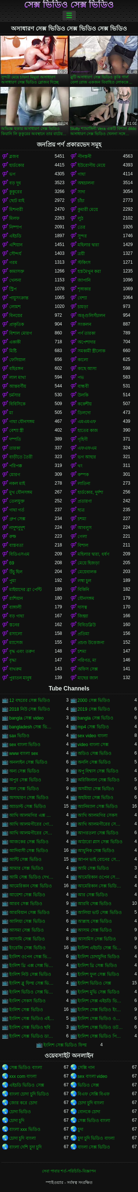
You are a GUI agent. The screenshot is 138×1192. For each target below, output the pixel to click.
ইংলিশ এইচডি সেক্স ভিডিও (100, 947)
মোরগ (14, 474)
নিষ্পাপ (15, 227)
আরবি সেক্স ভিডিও (95, 903)
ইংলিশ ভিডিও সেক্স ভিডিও (32, 992)
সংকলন (84, 324)
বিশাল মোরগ (20, 333)
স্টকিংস (84, 262)
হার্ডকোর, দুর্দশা (90, 492)
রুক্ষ (12, 536)
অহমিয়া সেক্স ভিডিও (96, 797)
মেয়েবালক (87, 571)
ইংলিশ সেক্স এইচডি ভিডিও (100, 1000)
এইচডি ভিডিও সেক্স (26, 1085)
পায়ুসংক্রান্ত (18, 297)
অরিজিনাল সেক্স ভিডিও (99, 780)
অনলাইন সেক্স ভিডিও (28, 762)
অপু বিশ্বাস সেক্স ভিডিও (98, 771)
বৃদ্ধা (12, 660)
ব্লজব (14, 156)
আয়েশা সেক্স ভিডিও (27, 894)
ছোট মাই (16, 200)
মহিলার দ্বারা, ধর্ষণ (93, 554)
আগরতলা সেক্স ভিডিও (98, 833)
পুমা (12, 580)
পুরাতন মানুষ (20, 678)
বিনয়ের (15, 315)
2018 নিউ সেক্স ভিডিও (29, 709)
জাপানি (84, 280)
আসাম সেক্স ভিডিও (95, 930)
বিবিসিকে (17, 404)
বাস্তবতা (16, 545)
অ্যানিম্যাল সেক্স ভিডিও (98, 806)
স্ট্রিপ (13, 289)
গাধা (81, 174)
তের (81, 227)
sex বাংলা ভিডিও (24, 744)
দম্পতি (15, 439)
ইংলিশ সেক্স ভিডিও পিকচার (100, 1036)
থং (80, 465)
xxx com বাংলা (22, 1076)
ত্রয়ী (81, 253)
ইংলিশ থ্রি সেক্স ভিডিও (97, 965)
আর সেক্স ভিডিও (93, 894)
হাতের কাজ (88, 430)
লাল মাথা (17, 377)
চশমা (82, 518)
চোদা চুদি (16, 1120)
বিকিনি (83, 589)
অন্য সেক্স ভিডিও (24, 771)
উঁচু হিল (15, 571)
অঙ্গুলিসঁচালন (91, 315)
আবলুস (85, 527)
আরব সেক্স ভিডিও (25, 903)
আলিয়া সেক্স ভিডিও (27, 921)
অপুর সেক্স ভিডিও (25, 780)
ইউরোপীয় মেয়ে (91, 165)
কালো (83, 359)
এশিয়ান (15, 244)
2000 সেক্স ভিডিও (94, 700)
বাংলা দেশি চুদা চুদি (25, 1147)
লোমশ (15, 306)
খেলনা (15, 280)
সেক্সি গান (86, 1067)
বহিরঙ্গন (16, 368)
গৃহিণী (83, 439)
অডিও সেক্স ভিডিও (95, 753)
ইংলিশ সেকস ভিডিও (27, 1000)
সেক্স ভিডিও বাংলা (25, 1067)
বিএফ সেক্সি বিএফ (94, 1094)
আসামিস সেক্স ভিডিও (97, 939)
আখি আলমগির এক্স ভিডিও (32, 815)
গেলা (82, 536)
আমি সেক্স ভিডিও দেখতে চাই (32, 877)
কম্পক (83, 474)
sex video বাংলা (92, 735)
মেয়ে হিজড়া (88, 563)
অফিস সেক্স (88, 669)
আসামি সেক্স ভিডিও (27, 939)
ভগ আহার (87, 457)
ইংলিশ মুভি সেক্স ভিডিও (99, 992)
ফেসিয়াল (17, 359)
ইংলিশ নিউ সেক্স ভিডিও (30, 974)
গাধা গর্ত (16, 510)
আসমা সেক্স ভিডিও (26, 930)
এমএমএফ (87, 421)
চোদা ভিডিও (20, 1111)
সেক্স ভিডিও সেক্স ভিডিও (69, 5)
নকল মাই (17, 483)
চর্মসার (15, 395)
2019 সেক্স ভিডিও (94, 709)
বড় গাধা (16, 616)
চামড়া (83, 306)
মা (11, 412)
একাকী (15, 342)
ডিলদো (84, 412)
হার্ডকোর (16, 165)
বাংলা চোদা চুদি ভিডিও (29, 1094)
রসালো (15, 633)
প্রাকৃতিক (16, 324)
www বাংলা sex (23, 753)
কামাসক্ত (16, 271)
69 (11, 563)
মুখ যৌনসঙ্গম (20, 492)
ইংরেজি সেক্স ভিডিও (27, 947)
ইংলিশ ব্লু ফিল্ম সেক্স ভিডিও (32, 983)
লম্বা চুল (84, 580)
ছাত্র (81, 510)
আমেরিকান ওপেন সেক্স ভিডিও (100, 877)
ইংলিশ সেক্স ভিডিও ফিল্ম (65, 1045)
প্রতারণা (85, 501)
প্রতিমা (83, 633)
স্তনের (14, 624)
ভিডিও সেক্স (88, 1085)
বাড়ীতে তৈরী (20, 457)
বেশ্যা (82, 297)
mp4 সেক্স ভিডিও (93, 726)
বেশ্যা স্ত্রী (16, 430)
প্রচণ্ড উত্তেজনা (91, 642)
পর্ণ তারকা (86, 333)
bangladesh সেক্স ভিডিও (32, 726)
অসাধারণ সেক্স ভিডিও (29, 797)
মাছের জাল (88, 678)
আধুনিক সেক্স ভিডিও (96, 850)
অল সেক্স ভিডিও (24, 788)
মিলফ (14, 218)
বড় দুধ (15, 183)
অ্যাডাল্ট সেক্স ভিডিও (27, 806)
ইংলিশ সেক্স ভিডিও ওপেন (100, 1018)
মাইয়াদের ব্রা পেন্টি (25, 589)
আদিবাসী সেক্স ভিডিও (28, 850)
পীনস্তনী (84, 156)
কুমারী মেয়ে (88, 209)
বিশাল (83, 545)
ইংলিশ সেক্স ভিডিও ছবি (29, 1027)
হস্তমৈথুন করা (89, 271)
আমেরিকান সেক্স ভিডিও (30, 886)
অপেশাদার (87, 342)
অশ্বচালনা (86, 183)
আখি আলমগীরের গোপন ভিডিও (32, 824)
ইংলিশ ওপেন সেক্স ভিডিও (32, 956)
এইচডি (15, 236)
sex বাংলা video (92, 1076)
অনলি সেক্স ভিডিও (94, 762)
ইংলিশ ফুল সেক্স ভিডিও (98, 974)
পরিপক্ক (15, 465)
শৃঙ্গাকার (84, 289)
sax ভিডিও (19, 735)
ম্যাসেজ (16, 642)
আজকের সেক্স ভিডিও (29, 841)
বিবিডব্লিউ (87, 624)
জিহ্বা (83, 616)
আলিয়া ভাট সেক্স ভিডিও (100, 912)
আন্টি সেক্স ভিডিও (25, 859)
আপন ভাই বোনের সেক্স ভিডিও (100, 859)
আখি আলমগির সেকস (98, 815)
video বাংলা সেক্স (93, 744)
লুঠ (80, 218)
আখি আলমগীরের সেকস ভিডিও (100, 824)
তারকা (14, 448)
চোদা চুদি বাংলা (91, 1102)
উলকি (83, 395)
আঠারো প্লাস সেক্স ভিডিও (100, 841)
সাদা (81, 191)
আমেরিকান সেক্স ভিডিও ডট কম (100, 886)
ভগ (12, 174)
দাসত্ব (82, 607)
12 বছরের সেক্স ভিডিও (29, 700)
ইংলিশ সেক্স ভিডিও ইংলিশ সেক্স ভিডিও (100, 1009)
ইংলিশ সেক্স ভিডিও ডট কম (100, 1027)
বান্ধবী (83, 386)
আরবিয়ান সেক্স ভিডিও (29, 912)
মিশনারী (16, 209)
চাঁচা (81, 200)
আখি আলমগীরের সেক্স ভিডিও (32, 833)
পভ (81, 377)
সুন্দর (82, 236)
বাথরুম (15, 669)
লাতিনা (84, 483)
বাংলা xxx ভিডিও (24, 1129)
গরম (13, 262)
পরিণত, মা (87, 660)
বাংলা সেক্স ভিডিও (94, 1147)
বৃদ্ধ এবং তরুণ (22, 651)
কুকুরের (15, 191)
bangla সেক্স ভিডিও (96, 718)
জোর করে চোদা (23, 1102)
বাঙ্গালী (15, 607)
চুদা (80, 1129)
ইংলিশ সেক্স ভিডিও (26, 1009)
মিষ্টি (13, 351)
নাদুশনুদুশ (17, 527)
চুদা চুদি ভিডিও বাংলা (96, 1138)
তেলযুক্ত (17, 501)
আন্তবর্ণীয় (17, 386)
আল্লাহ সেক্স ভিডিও (95, 921)
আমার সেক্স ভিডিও (26, 868)
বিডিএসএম (19, 554)
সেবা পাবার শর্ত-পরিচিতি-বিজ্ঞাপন (69, 1171)
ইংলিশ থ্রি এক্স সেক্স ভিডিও (32, 965)
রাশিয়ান (16, 598)
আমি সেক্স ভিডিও (93, 868)
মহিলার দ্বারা (88, 244)
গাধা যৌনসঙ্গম (22, 421)
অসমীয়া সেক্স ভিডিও (96, 788)
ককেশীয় (85, 404)
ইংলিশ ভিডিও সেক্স (95, 983)
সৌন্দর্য (15, 253)
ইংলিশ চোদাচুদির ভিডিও (99, 956)
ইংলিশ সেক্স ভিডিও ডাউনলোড (32, 1036)
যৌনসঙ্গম (86, 598)
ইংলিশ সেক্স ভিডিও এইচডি (32, 1018)
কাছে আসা (87, 368)
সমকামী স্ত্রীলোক (91, 351)
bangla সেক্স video (26, 718)
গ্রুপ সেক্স (17, 518)
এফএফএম (87, 448)
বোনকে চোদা (89, 1111)
